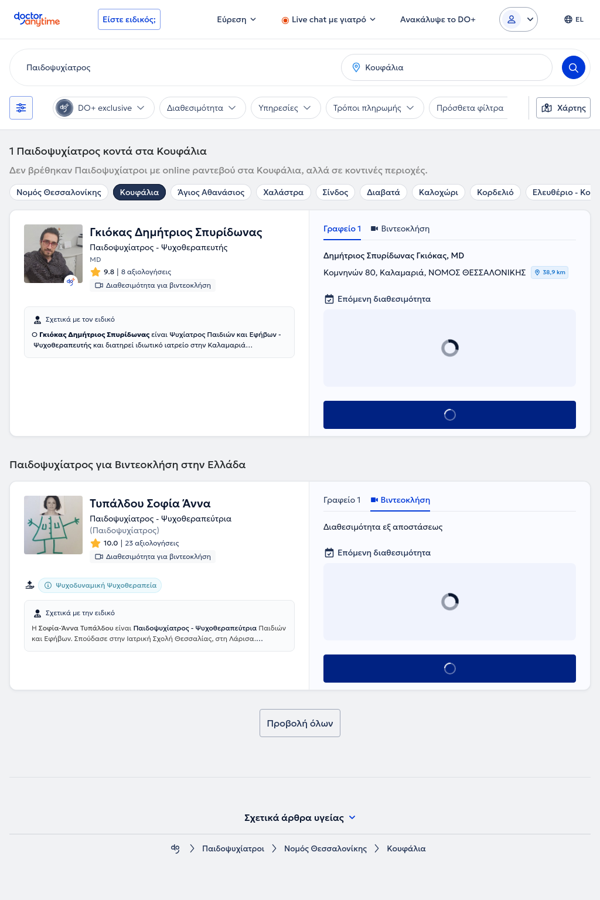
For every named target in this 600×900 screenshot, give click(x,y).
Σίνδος (336, 192)
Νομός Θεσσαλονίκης (58, 192)
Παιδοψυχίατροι (232, 849)
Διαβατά (383, 192)
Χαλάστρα (283, 192)
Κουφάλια (139, 192)
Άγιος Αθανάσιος (211, 192)
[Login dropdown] (518, 19)
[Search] (573, 67)
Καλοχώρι (438, 192)
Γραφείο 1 (342, 228)
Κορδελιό (495, 192)
